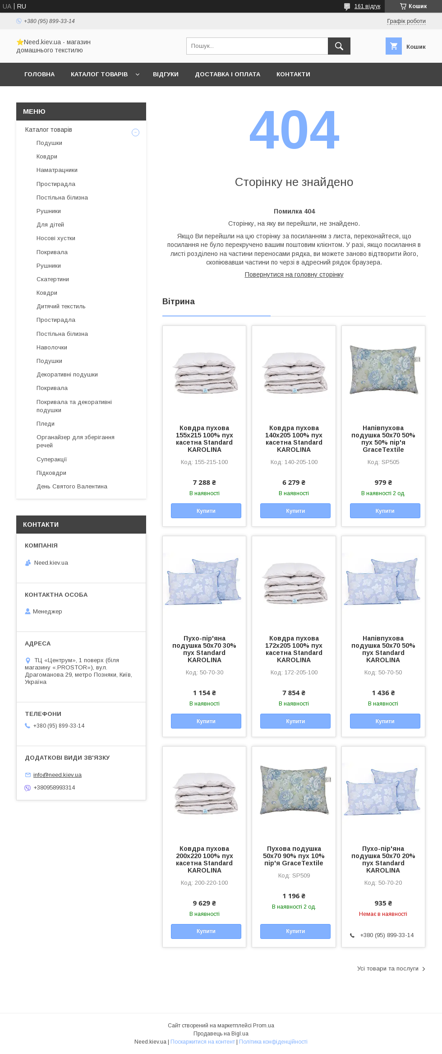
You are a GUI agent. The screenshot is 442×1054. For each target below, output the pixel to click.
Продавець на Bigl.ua (221, 1034)
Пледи (46, 423)
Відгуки (166, 74)
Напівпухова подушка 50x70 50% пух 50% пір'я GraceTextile (383, 438)
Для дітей (50, 224)
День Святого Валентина (72, 486)
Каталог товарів (99, 74)
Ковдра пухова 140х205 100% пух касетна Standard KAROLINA (293, 438)
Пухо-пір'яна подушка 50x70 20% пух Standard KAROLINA (383, 859)
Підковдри (51, 472)
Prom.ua (263, 1025)
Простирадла (56, 184)
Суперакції (52, 459)
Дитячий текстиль (61, 306)
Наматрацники (57, 170)
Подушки (49, 142)
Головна (39, 74)
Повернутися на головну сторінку (294, 274)
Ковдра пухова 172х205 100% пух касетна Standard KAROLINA (293, 649)
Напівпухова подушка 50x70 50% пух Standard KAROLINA (383, 649)
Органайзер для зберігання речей (76, 441)
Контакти (293, 74)
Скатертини (53, 279)
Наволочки (52, 347)
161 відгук (367, 6)
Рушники (49, 211)
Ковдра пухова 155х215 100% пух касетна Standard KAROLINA (204, 438)
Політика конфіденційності (273, 1042)
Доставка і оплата (227, 74)
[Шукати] (339, 46)
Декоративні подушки (67, 374)
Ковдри (47, 156)
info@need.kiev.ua (57, 774)
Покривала (52, 252)
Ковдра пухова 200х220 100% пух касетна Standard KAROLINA (204, 859)
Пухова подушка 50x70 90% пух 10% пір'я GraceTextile (294, 856)
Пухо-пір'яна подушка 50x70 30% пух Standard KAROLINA (204, 649)
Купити (206, 511)
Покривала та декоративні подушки (74, 406)
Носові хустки (56, 238)
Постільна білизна (62, 197)
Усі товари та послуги (388, 968)
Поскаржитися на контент (202, 1042)
